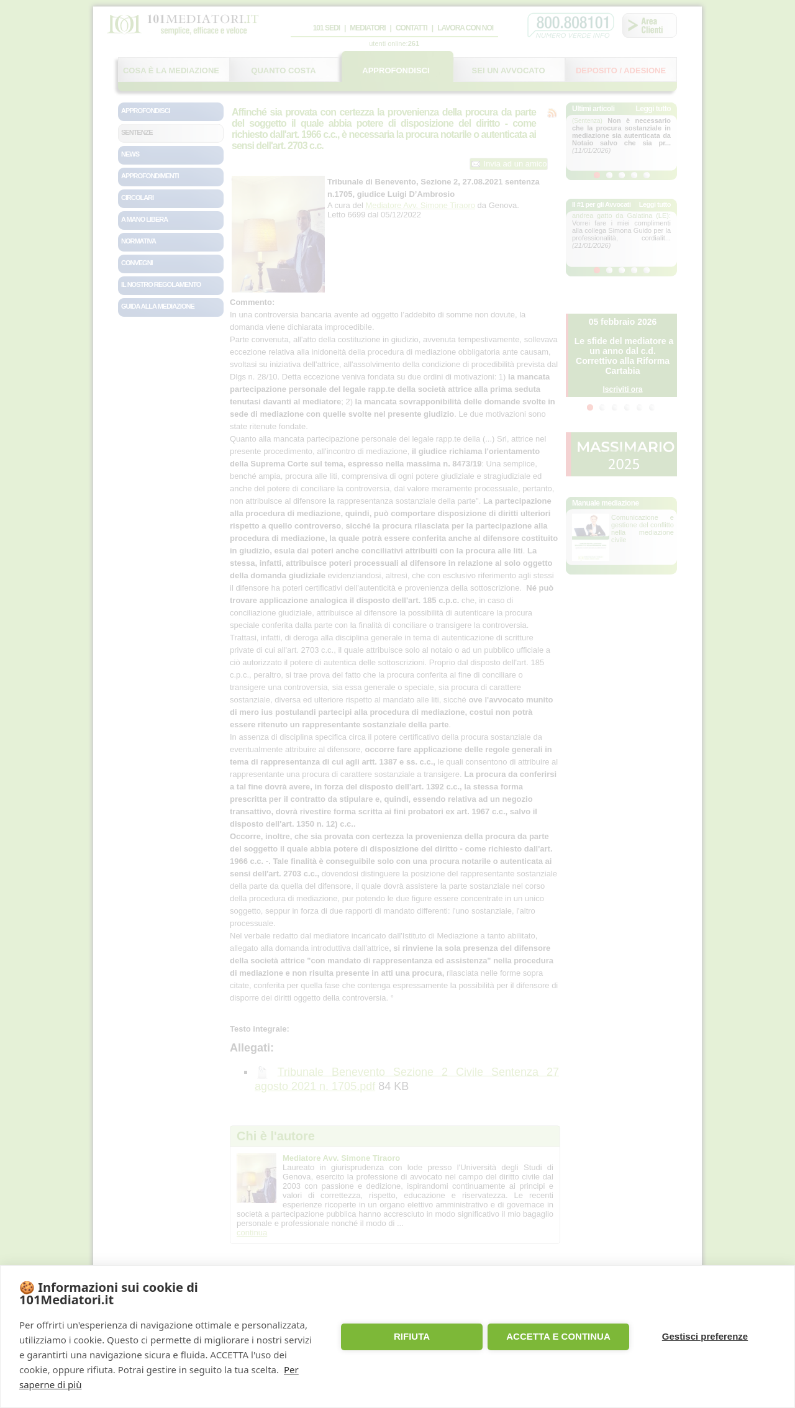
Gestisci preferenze (705, 1336)
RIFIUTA (412, 1336)
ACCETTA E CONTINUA (558, 1336)
